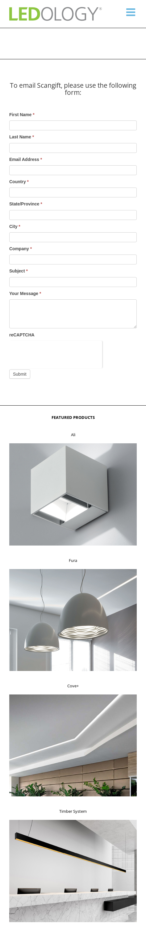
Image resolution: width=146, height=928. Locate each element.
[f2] (73, 571)
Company (20, 248)
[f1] (73, 445)
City (14, 226)
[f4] (73, 822)
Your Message (25, 293)
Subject (18, 270)
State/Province (25, 203)
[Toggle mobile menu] (131, 12)
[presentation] (55, 353)
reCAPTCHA (22, 334)
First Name (22, 114)
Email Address (25, 159)
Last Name (21, 136)
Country (19, 181)
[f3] (73, 696)
